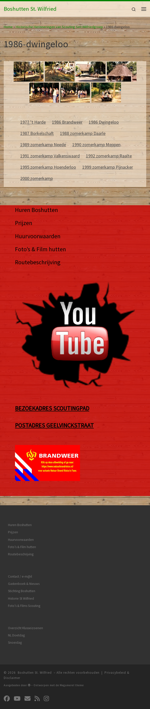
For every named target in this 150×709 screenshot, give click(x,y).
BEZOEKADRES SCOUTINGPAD (52, 408)
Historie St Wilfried (21, 598)
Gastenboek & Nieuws (24, 584)
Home (8, 27)
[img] (29, 685)
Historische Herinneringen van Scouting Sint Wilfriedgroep (59, 27)
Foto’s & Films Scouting (24, 606)
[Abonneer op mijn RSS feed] (37, 698)
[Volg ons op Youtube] (17, 698)
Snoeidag (15, 642)
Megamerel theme (72, 685)
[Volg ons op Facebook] (7, 698)
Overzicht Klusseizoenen (25, 628)
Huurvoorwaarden (37, 236)
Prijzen (23, 223)
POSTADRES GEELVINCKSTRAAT (54, 425)
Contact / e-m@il (20, 576)
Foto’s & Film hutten (40, 249)
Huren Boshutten (36, 210)
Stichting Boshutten (21, 591)
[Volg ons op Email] (27, 698)
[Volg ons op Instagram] (46, 698)
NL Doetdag (16, 635)
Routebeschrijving (37, 262)
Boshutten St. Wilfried (35, 672)
